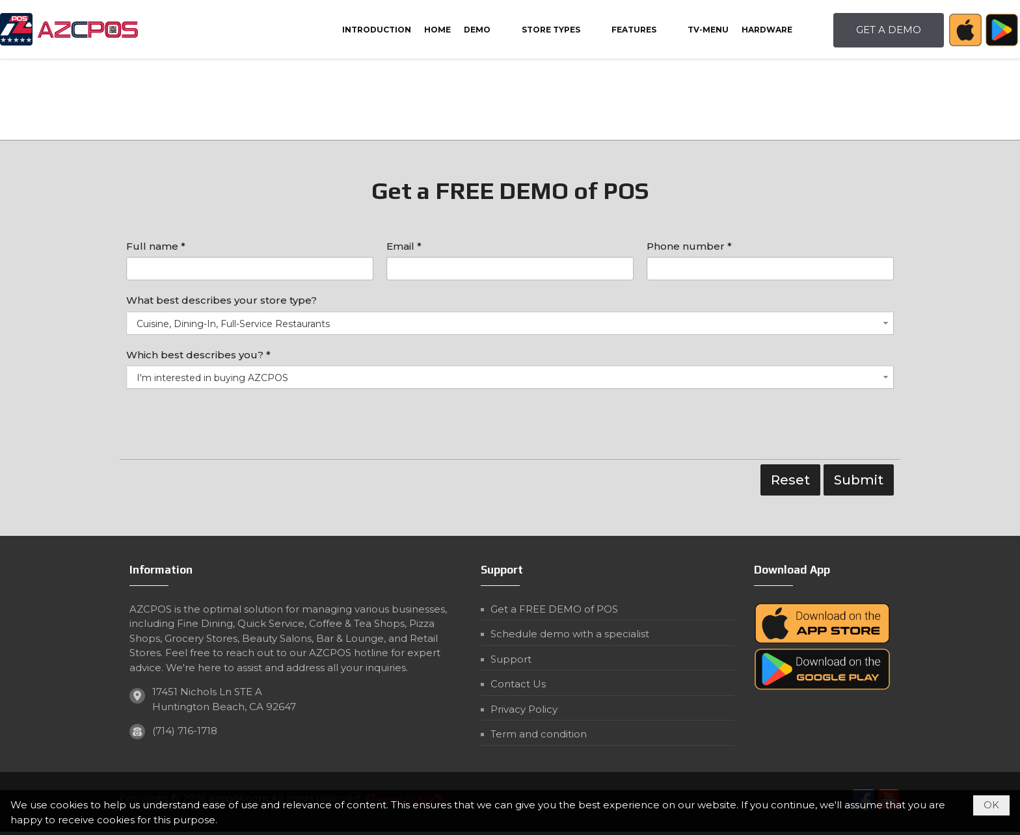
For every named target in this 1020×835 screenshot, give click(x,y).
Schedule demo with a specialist (569, 634)
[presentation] (225, 427)
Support (510, 659)
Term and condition (538, 734)
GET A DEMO (888, 29)
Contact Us (518, 684)
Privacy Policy (523, 709)
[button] (486, 29)
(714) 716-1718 (184, 730)
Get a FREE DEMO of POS (554, 609)
